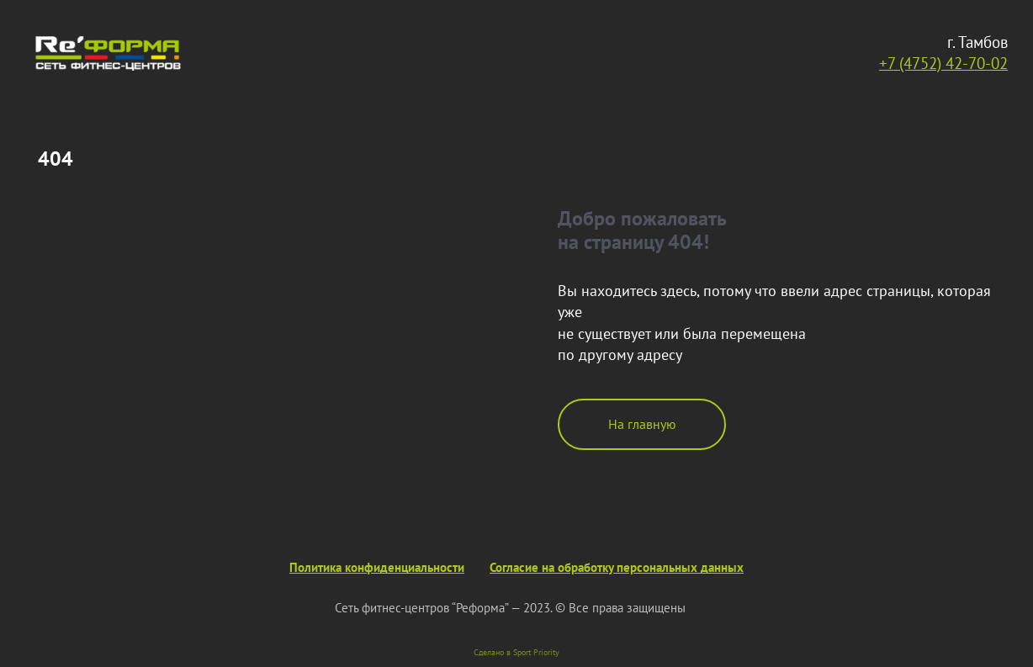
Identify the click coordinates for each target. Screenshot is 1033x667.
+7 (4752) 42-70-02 (943, 62)
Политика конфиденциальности (376, 567)
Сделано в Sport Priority (516, 652)
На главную (642, 424)
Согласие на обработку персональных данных (617, 567)
